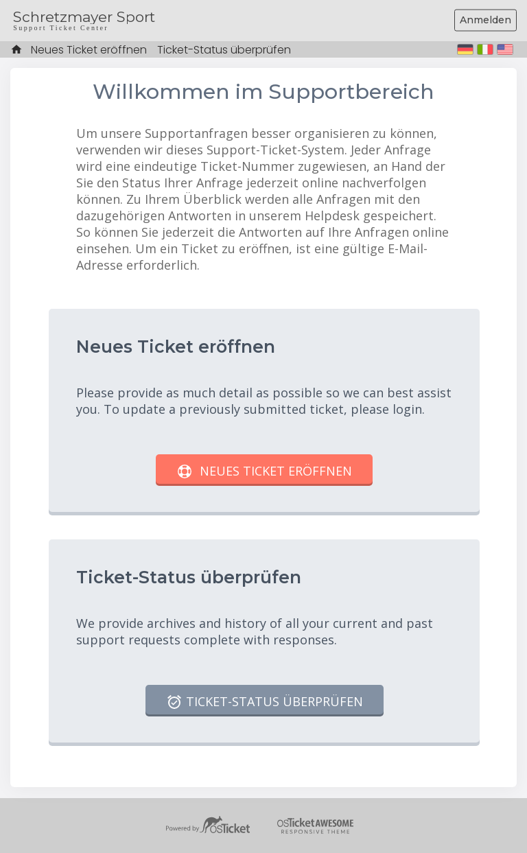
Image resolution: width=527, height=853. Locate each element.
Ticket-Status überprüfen (224, 50)
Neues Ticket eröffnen (89, 50)
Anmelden (485, 20)
